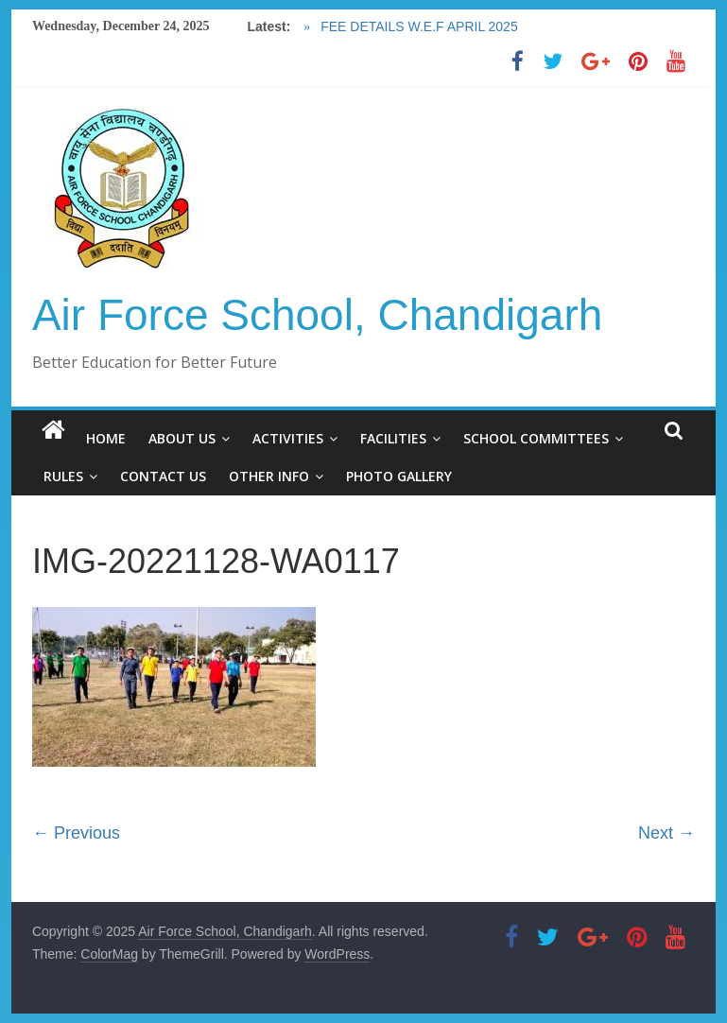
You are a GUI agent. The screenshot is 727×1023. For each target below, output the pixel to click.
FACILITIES (393, 438)
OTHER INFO (269, 476)
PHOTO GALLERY (399, 476)
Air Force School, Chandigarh (317, 314)
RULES (63, 476)
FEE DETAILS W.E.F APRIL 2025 (417, 26)
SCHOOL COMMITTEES (536, 438)
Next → (666, 833)
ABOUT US (182, 438)
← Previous (76, 833)
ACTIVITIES (287, 438)
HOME (106, 438)
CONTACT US (163, 476)
